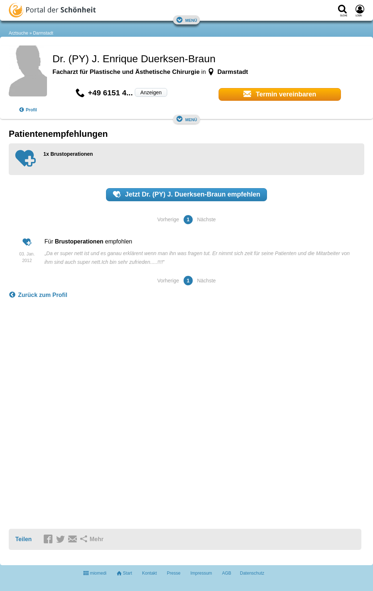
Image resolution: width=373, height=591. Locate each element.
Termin (279, 94)
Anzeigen (150, 92)
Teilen (23, 539)
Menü (186, 19)
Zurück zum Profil (38, 295)
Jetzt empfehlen (186, 194)
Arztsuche (18, 33)
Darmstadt (43, 33)
